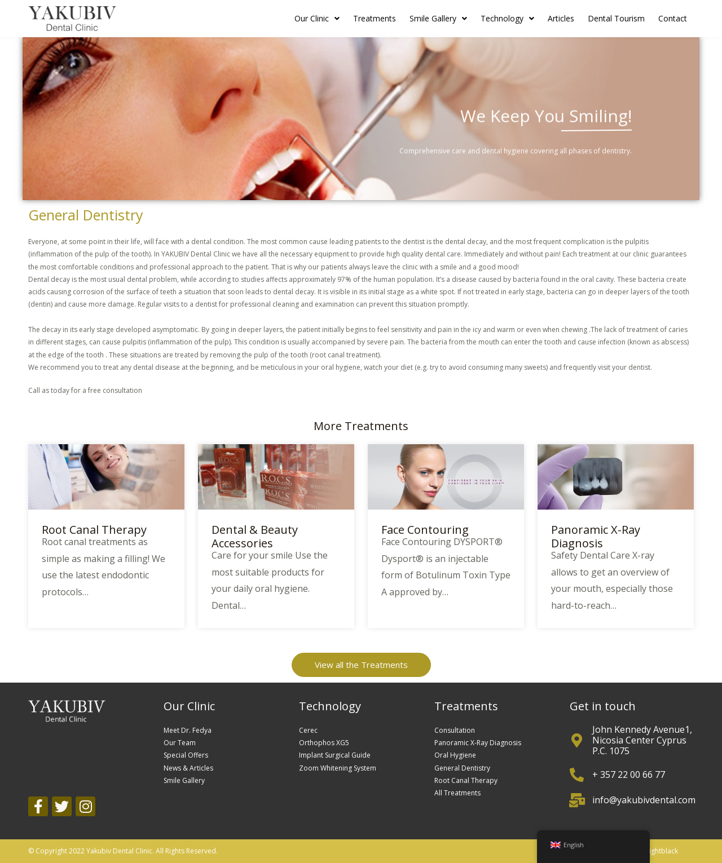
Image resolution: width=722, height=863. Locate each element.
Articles (561, 18)
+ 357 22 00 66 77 (628, 774)
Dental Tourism (616, 18)
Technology (507, 18)
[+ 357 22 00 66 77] (577, 775)
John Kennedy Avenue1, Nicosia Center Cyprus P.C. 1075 (642, 740)
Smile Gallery (438, 18)
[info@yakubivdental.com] (577, 800)
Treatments (374, 18)
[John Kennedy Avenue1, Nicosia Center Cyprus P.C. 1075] (577, 740)
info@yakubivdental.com (643, 800)
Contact (672, 18)
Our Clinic (317, 18)
